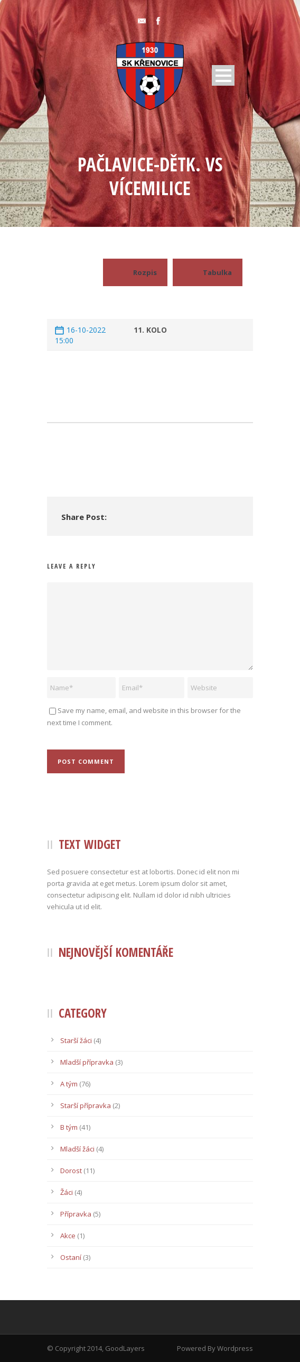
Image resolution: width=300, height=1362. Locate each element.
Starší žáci (76, 1040)
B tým (69, 1127)
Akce (68, 1235)
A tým (69, 1084)
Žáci (66, 1192)
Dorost (71, 1170)
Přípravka (75, 1214)
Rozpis (135, 272)
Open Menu (223, 75)
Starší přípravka (85, 1105)
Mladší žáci (77, 1149)
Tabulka (207, 272)
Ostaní (70, 1257)
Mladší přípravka (87, 1062)
